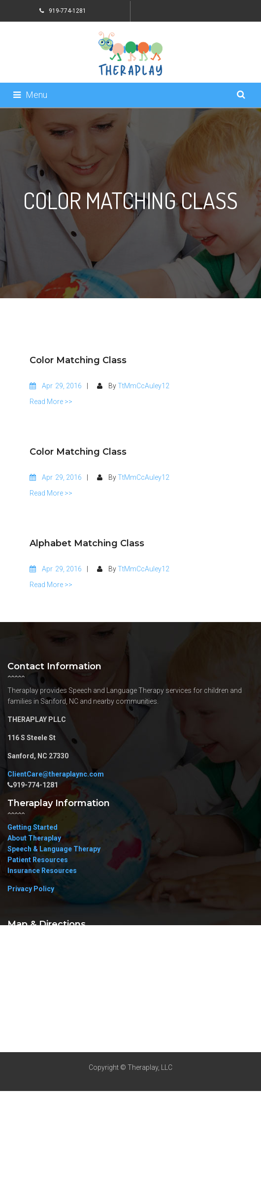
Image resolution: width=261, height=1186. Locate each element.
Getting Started (32, 827)
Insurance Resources (42, 870)
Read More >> (51, 402)
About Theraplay (34, 838)
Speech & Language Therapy (53, 849)
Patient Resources (37, 860)
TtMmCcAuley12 (143, 386)
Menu (30, 95)
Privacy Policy (30, 889)
